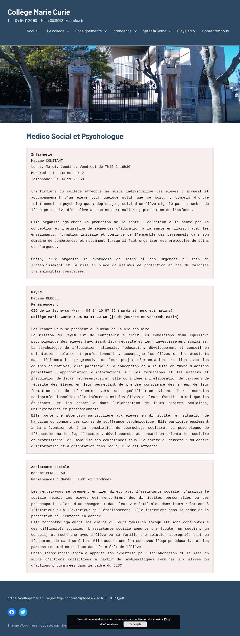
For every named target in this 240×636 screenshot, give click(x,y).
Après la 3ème (156, 30)
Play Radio (186, 30)
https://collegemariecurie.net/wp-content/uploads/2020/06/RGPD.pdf (66, 598)
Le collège (57, 30)
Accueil (33, 30)
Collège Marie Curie (39, 11)
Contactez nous (215, 30)
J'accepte (135, 624)
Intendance (123, 30)
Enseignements (90, 30)
